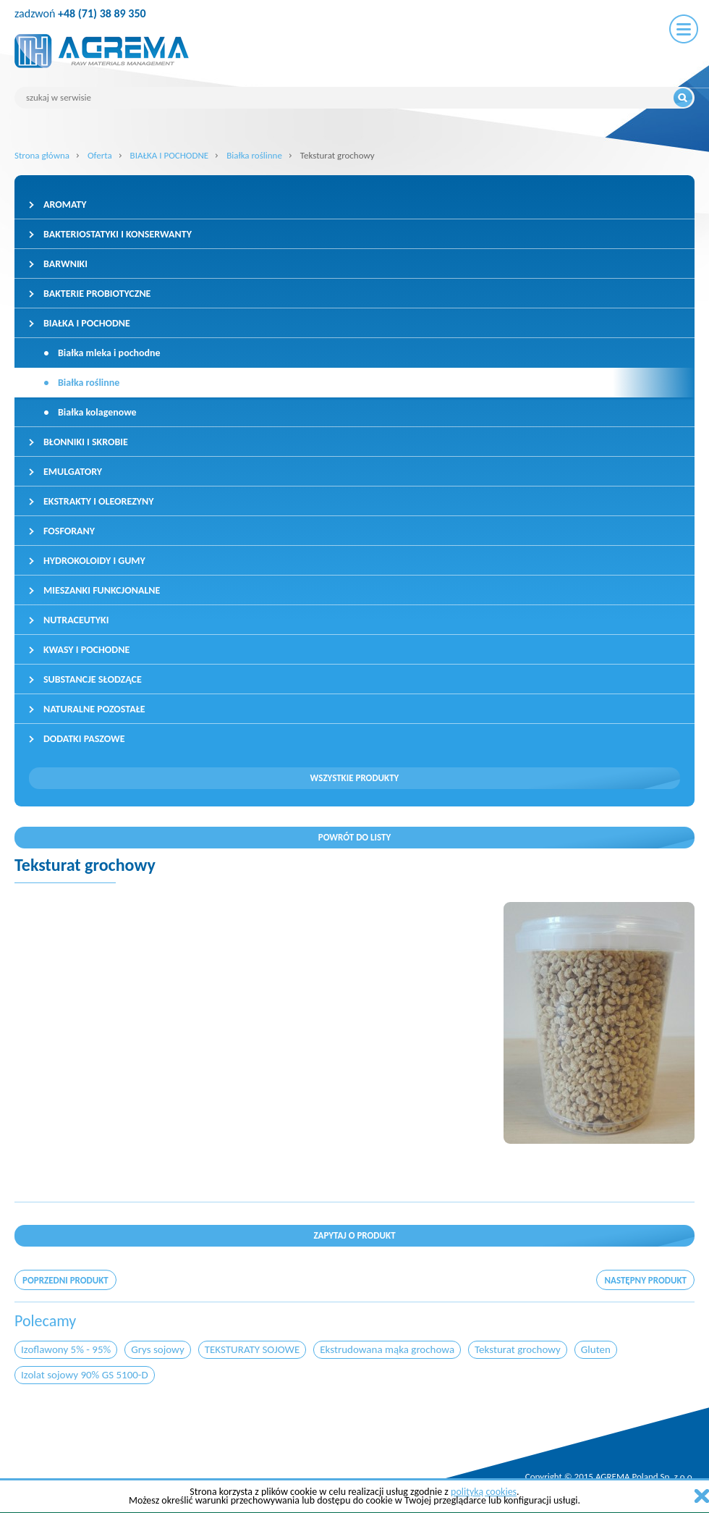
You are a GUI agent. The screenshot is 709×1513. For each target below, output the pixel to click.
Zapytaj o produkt (354, 1235)
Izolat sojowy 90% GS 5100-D (84, 1374)
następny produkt (645, 1280)
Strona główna (41, 155)
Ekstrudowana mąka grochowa (387, 1349)
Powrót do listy (354, 837)
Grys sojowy (157, 1349)
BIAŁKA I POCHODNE (169, 155)
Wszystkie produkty (354, 777)
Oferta (100, 155)
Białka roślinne (254, 155)
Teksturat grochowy (518, 1349)
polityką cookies (484, 1491)
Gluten (596, 1349)
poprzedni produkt (65, 1280)
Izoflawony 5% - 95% (66, 1349)
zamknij (702, 1496)
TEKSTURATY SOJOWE (252, 1349)
